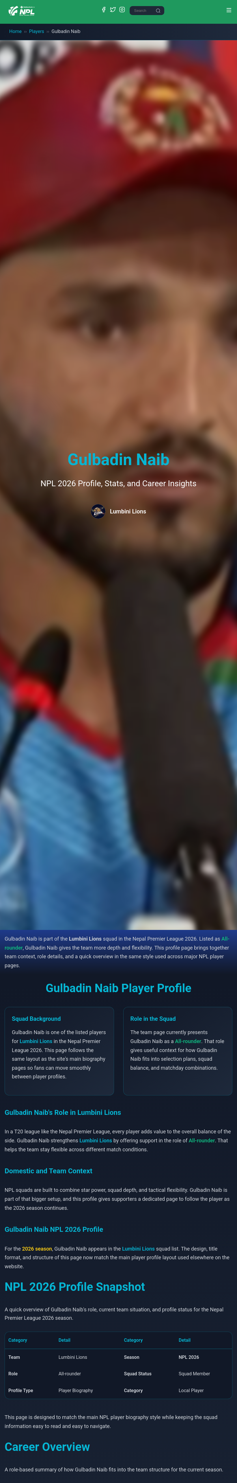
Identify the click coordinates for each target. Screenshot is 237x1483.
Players (36, 31)
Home (15, 31)
